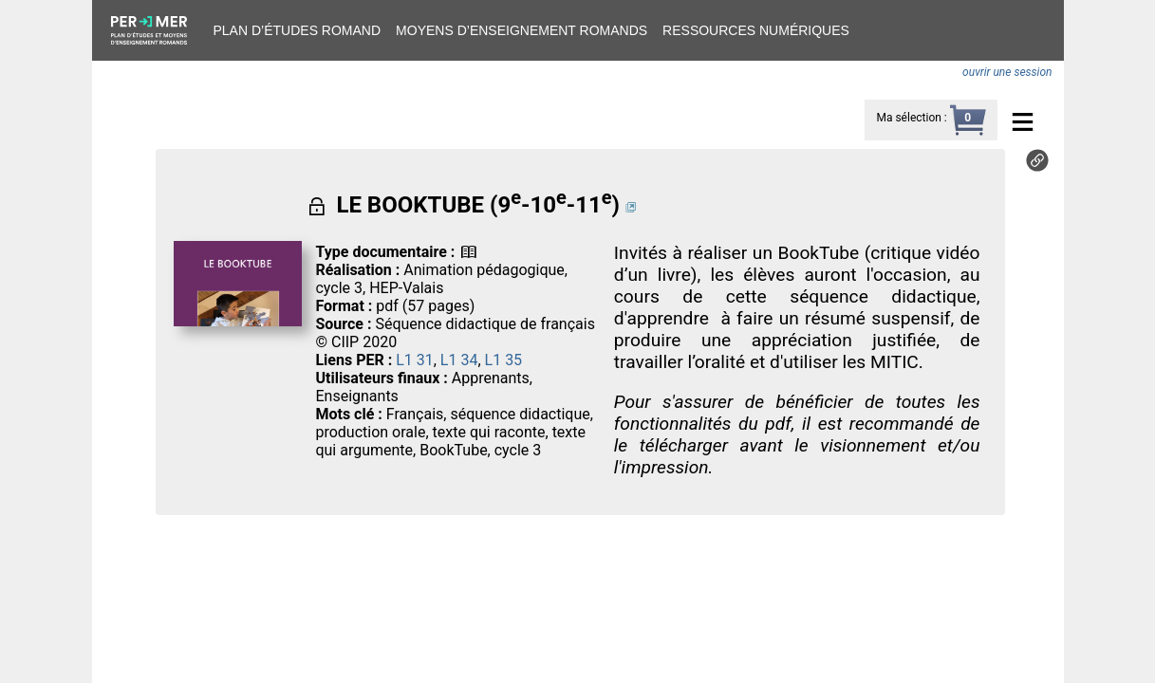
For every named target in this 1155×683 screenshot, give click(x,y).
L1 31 (415, 360)
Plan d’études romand (298, 30)
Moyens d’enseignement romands (521, 30)
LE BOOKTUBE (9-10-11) (478, 205)
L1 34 (459, 360)
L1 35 (504, 360)
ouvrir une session (1007, 72)
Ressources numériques (755, 30)
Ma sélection (908, 117)
